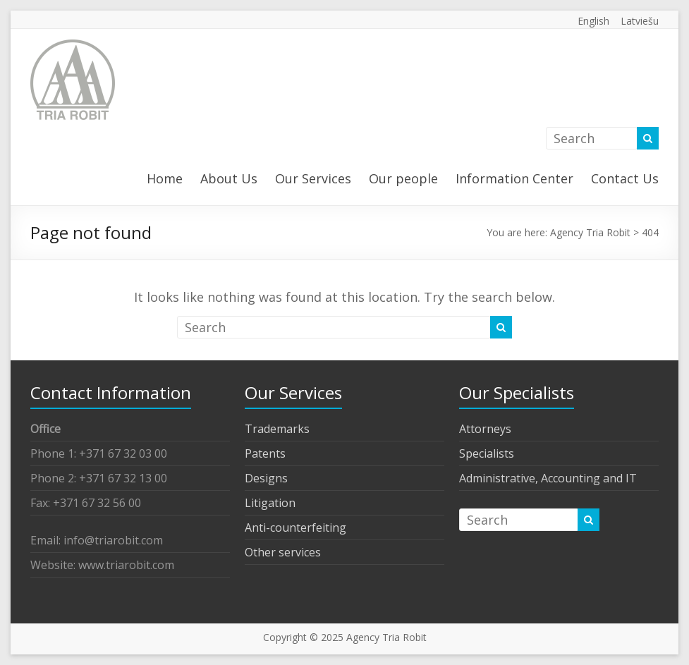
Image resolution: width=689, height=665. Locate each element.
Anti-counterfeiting (295, 527)
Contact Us (625, 178)
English (593, 21)
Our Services (313, 178)
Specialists (486, 453)
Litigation (270, 503)
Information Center (514, 178)
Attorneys (485, 429)
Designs (266, 478)
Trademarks (277, 429)
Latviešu (640, 21)
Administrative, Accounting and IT (548, 478)
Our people (403, 178)
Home (165, 178)
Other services (283, 552)
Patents (265, 453)
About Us (228, 178)
